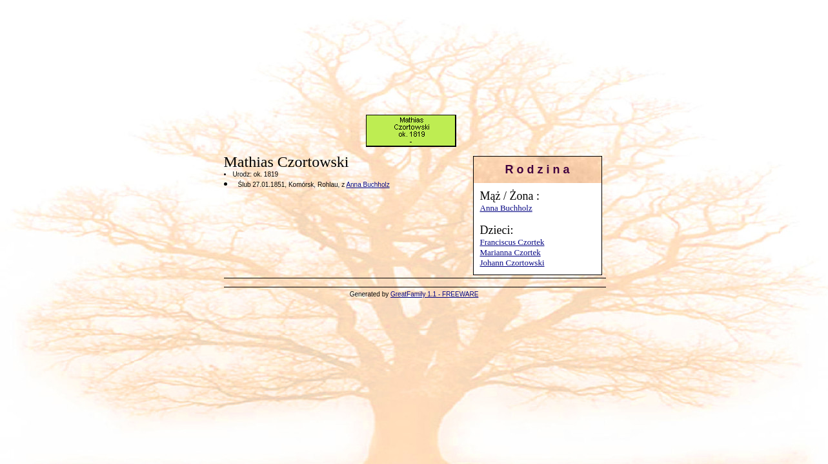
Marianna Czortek (510, 252)
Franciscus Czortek (512, 242)
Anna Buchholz (506, 208)
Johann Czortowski (512, 262)
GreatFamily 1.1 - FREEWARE (434, 294)
